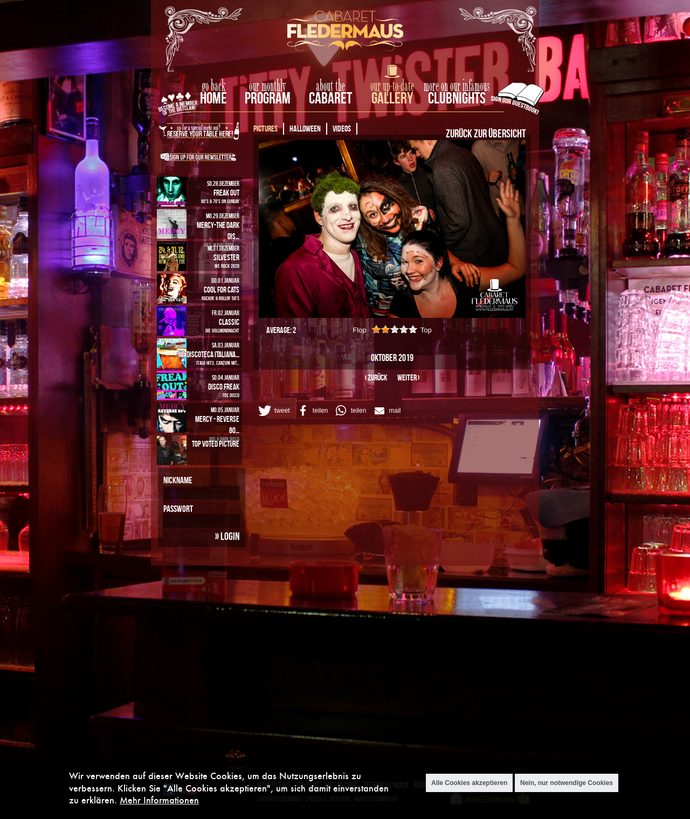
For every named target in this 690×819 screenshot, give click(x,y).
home (213, 97)
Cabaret (330, 97)
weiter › (408, 377)
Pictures (265, 128)
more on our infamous (457, 86)
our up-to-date (392, 86)
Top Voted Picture (215, 443)
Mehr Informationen (159, 800)
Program (268, 97)
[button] (273, 410)
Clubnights (457, 97)
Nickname (177, 480)
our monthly (267, 86)
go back (213, 86)
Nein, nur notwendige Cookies (566, 783)
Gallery (392, 97)
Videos (342, 128)
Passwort (178, 508)
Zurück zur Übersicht (486, 133)
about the (330, 86)
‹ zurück (376, 377)
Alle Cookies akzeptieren (469, 783)
